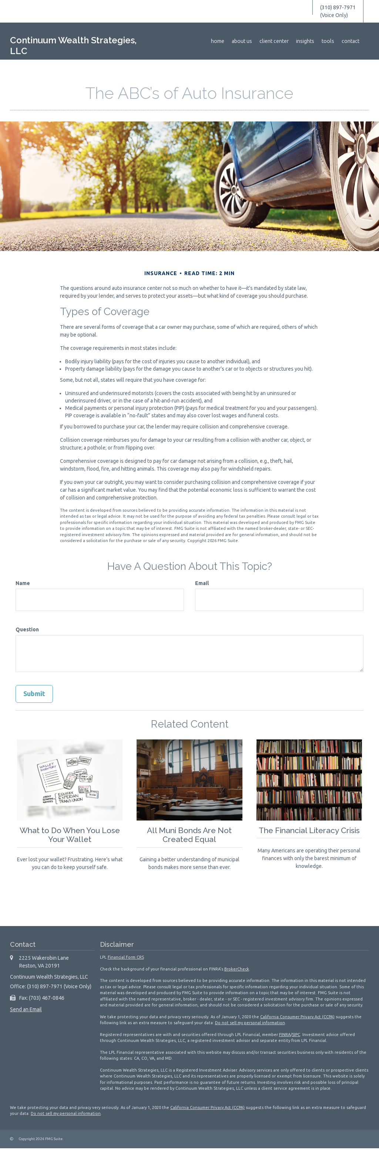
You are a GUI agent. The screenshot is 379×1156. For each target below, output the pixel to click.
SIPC (296, 1042)
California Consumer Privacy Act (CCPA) (297, 1024)
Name (23, 583)
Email (202, 583)
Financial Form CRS (126, 965)
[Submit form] (34, 694)
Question (27, 629)
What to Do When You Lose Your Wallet (70, 834)
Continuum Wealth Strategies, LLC (73, 45)
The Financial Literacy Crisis (309, 834)
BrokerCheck (236, 977)
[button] (245, 41)
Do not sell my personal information (250, 1030)
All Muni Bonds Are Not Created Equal (189, 834)
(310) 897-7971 (338, 7)
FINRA (285, 1042)
